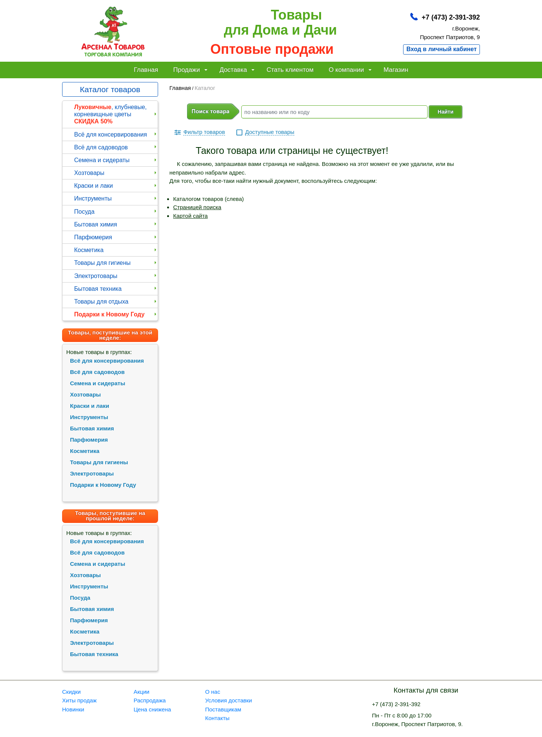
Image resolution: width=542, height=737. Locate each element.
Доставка (236, 69)
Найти (446, 112)
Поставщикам (223, 709)
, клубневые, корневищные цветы (116, 114)
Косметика (116, 250)
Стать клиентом (290, 69)
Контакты (217, 718)
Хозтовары (116, 173)
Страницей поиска (197, 207)
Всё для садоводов (116, 147)
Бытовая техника (116, 289)
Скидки (71, 691)
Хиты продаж (79, 700)
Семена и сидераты (116, 160)
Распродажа (150, 700)
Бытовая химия (116, 224)
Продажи (190, 69)
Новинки (73, 709)
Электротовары (116, 276)
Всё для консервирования (116, 134)
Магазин (396, 69)
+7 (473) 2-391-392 (451, 17)
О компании (350, 69)
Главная (146, 69)
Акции (141, 691)
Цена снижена (152, 709)
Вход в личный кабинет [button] (441, 49)
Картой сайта (190, 216)
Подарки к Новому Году (116, 314)
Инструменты (116, 198)
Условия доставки (228, 700)
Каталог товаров (110, 89)
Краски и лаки (116, 185)
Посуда (116, 211)
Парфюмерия (116, 237)
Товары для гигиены (116, 263)
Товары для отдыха (116, 301)
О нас (212, 691)
